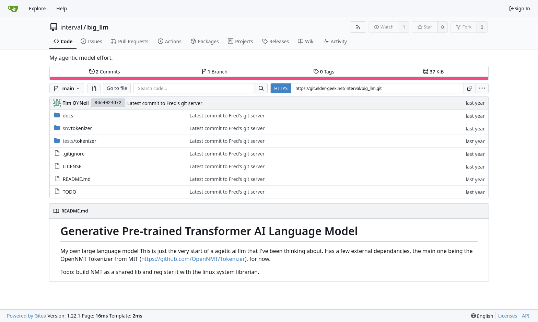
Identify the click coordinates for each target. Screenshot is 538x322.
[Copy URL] (470, 88)
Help (61, 8)
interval (71, 27)
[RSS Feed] (358, 27)
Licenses (507, 315)
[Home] (13, 8)
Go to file (117, 88)
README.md (77, 179)
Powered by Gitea (26, 315)
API (525, 315)
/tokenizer (77, 128)
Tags (323, 71)
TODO (70, 191)
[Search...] (261, 88)
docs (68, 115)
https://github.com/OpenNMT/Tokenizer (193, 259)
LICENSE (72, 166)
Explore (37, 8)
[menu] (482, 88)
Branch (214, 71)
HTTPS (281, 88)
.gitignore (74, 153)
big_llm (98, 27)
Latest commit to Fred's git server (164, 103)
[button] (94, 88)
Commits (104, 71)
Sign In (519, 8)
